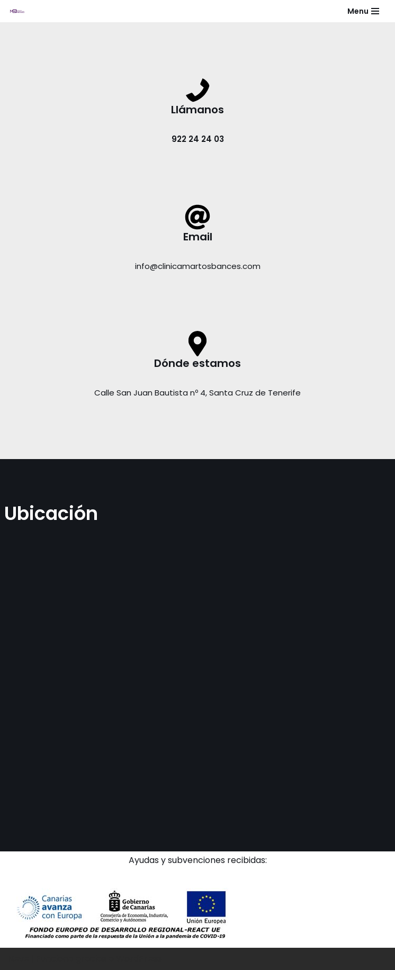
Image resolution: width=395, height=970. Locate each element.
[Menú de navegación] (363, 11)
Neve (18, 959)
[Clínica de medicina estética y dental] (16, 11)
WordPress (138, 959)
